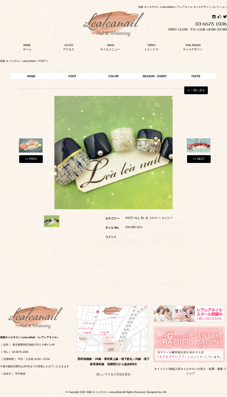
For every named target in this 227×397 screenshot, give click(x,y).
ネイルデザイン (193, 47)
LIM (164, 392)
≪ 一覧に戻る (196, 90)
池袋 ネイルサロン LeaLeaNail (17, 61)
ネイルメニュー (110, 47)
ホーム (27, 47)
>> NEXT (199, 159)
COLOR (113, 76)
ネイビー (167, 218)
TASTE (195, 76)
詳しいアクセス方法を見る (113, 374)
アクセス (69, 47)
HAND (31, 76)
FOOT (42, 61)
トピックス (151, 47)
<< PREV (31, 159)
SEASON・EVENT (155, 76)
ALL (136, 218)
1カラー (155, 218)
